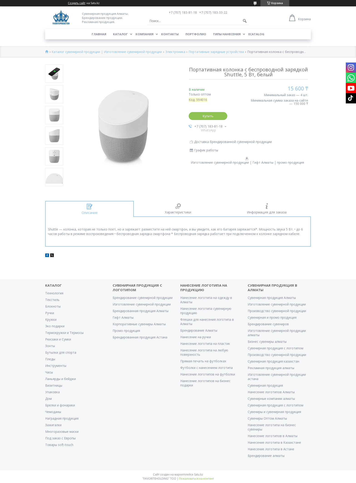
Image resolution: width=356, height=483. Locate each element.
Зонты (50, 346)
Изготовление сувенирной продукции (142, 304)
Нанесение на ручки (195, 337)
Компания (144, 34)
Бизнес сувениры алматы (267, 341)
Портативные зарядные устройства (216, 52)
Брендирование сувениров (268, 324)
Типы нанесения (227, 34)
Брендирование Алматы (198, 330)
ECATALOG (256, 34)
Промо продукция (126, 330)
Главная (99, 34)
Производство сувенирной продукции (277, 311)
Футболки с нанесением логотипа (206, 367)
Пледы (50, 359)
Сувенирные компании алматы (271, 398)
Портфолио (195, 34)
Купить (208, 116)
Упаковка (52, 392)
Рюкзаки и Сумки (58, 339)
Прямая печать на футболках (203, 361)
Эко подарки (54, 326)
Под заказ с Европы (60, 438)
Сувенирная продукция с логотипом (275, 348)
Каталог (120, 34)
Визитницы (53, 385)
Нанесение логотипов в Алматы (272, 436)
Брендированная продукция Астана (140, 337)
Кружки (51, 319)
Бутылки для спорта (60, 352)
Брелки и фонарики (60, 405)
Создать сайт (76, 3)
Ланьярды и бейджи (60, 379)
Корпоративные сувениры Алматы (139, 324)
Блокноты (53, 306)
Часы (49, 372)
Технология (54, 293)
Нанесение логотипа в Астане (271, 449)
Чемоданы (53, 412)
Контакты (170, 34)
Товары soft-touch (59, 445)
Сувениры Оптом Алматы (267, 418)
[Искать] (245, 21)
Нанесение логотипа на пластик (205, 343)
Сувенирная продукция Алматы (272, 297)
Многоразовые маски (62, 431)
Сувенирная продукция (265, 385)
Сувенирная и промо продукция (272, 317)
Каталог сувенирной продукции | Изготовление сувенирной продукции (107, 52)
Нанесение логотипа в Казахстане (274, 442)
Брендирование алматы (266, 455)
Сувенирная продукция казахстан (273, 361)
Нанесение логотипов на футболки (207, 374)
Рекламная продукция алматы (271, 368)
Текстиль (52, 300)
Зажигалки (53, 425)
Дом (48, 398)
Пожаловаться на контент (196, 478)
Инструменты (55, 365)
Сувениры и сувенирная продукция (274, 412)
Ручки (49, 313)
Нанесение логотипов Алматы (271, 392)
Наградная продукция (62, 418)
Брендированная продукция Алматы (140, 311)
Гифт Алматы (123, 317)
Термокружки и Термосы (64, 332)
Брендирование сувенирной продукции (143, 297)
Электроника (175, 52)
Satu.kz (198, 474)
